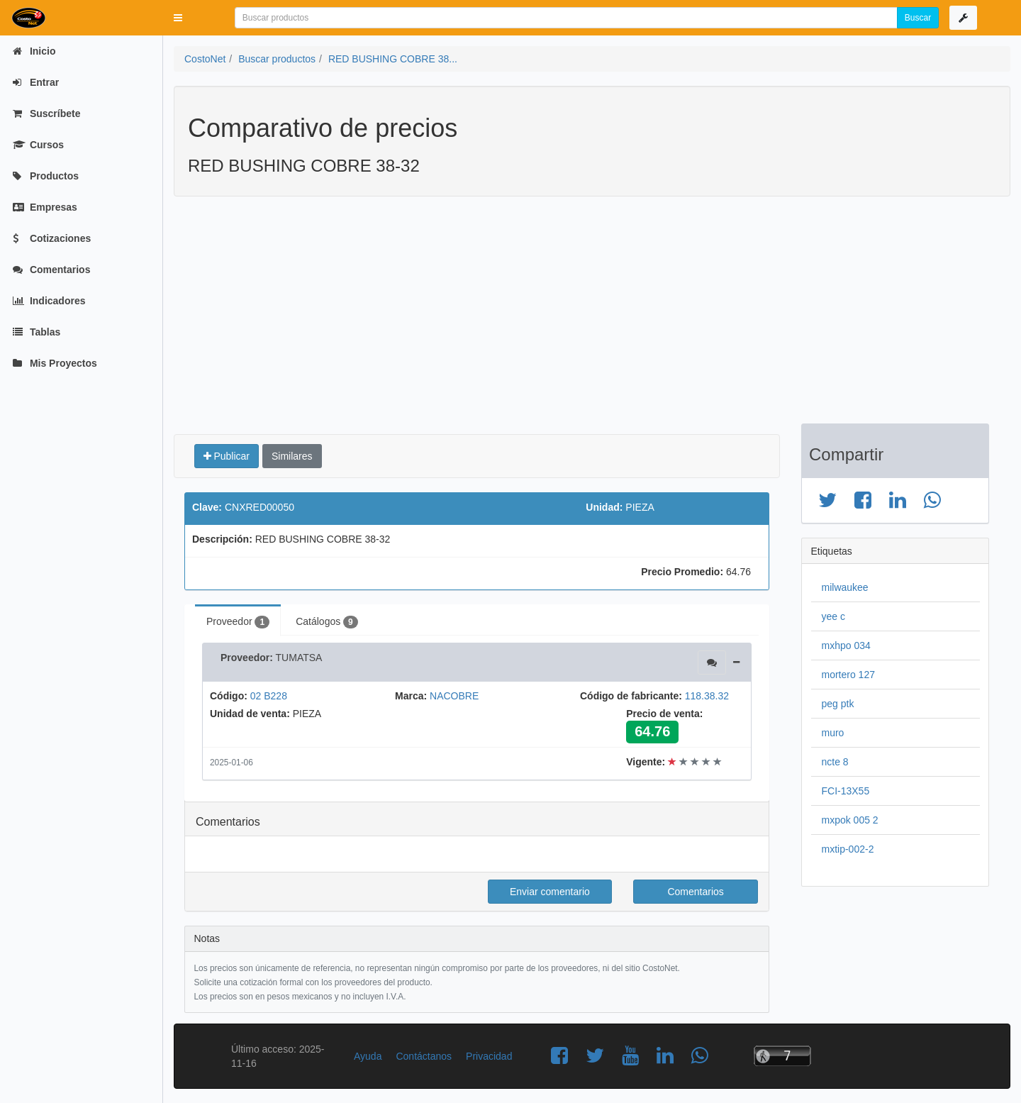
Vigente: (645, 761)
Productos (46, 176)
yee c (833, 616)
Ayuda (367, 1056)
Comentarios (51, 269)
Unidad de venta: (250, 713)
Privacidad (489, 1056)
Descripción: (222, 539)
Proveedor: (247, 657)
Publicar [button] (226, 456)
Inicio (34, 51)
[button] (178, 17)
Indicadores (49, 300)
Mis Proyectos (55, 363)
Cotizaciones (52, 238)
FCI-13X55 (846, 791)
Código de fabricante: (631, 696)
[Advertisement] (581, 317)
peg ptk (838, 703)
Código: (228, 696)
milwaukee (845, 587)
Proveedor (237, 622)
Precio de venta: (664, 713)
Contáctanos (424, 1056)
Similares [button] (292, 456)
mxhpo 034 (846, 645)
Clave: (207, 507)
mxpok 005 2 (850, 820)
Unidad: (604, 507)
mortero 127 (848, 674)
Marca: (411, 696)
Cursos (38, 144)
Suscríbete (46, 113)
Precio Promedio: (682, 571)
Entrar (36, 82)
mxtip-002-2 (848, 849)
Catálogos (327, 622)
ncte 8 (835, 761)
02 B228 (268, 696)
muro (833, 732)
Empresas (45, 207)
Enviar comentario (550, 891)
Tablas (36, 332)
